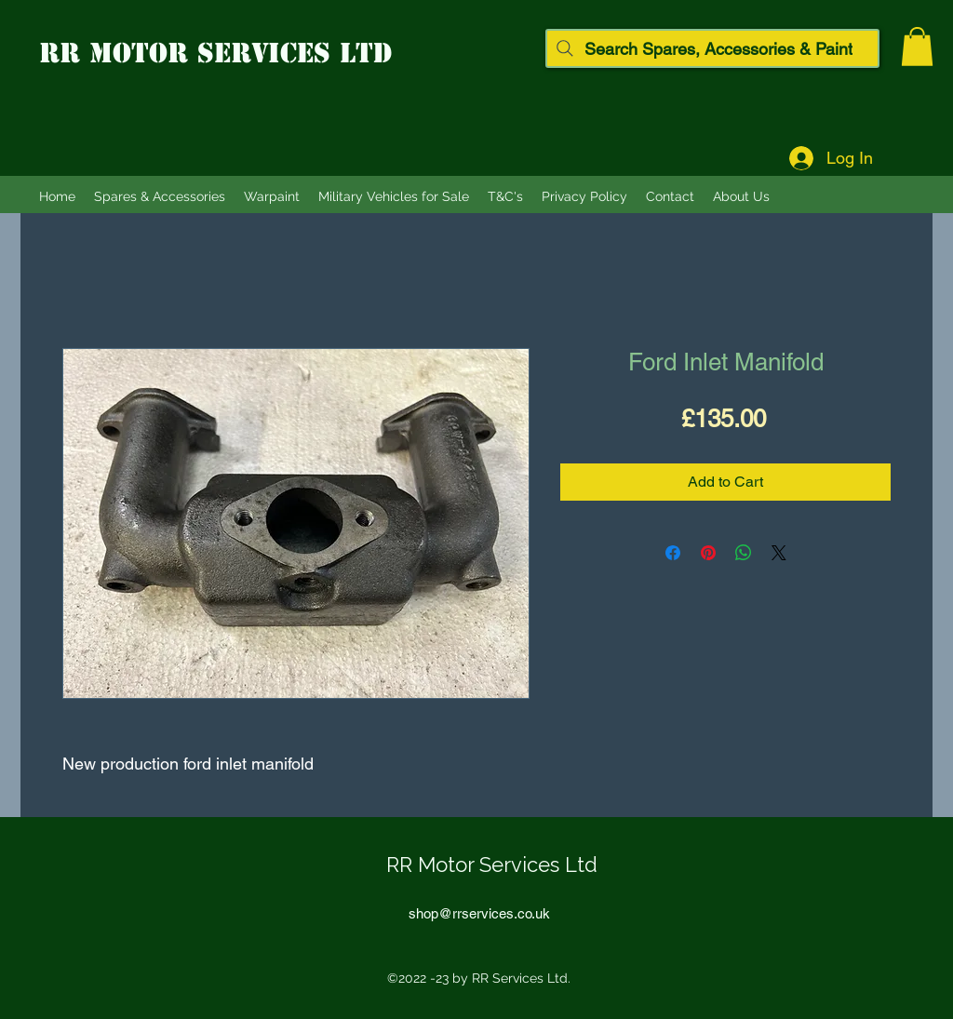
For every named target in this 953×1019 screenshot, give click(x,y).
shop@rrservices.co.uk (479, 913)
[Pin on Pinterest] (708, 553)
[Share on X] (779, 553)
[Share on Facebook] (673, 553)
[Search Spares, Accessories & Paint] (712, 48)
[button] (917, 46)
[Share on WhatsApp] (743, 553)
